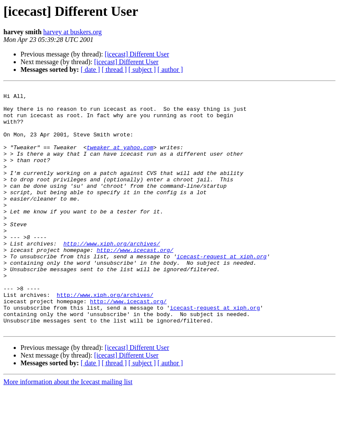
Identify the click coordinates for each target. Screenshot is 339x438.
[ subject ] (142, 69)
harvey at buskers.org (72, 32)
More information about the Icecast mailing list (67, 430)
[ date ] (90, 69)
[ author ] (170, 69)
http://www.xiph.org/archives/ (111, 275)
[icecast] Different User (137, 54)
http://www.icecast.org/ (134, 283)
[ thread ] (114, 69)
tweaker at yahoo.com (120, 160)
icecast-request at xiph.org (222, 291)
